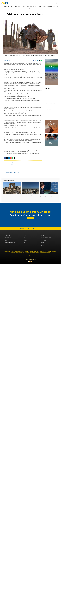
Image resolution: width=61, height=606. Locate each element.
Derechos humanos (17, 6)
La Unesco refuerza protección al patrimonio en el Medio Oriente (10, 196)
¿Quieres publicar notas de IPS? (10, 242)
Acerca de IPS (7, 235)
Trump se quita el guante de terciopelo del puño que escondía (50, 116)
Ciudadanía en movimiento (13, 164)
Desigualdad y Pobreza (37, 6)
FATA (38, 164)
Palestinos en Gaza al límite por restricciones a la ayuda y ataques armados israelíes (29, 196)
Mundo (42, 245)
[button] (59, 3)
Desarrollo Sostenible (27, 6)
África (42, 235)
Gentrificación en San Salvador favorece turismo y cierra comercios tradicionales (51, 93)
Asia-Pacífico (7, 164)
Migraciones (55, 6)
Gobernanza (49, 6)
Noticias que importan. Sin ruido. (30, 211)
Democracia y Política (29, 164)
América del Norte (44, 238)
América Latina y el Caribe (46, 237)
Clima (11, 6)
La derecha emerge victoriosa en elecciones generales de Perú (51, 98)
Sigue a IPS (25, 235)
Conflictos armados (21, 164)
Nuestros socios (8, 237)
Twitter (24, 238)
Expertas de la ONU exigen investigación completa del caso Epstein (47, 196)
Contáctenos (7, 238)
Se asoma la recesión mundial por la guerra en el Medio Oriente (50, 110)
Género (44, 6)
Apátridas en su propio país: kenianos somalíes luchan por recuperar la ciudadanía (50, 104)
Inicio (24, 237)
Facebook (25, 240)
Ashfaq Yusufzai (7, 60)
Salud (30, 8)
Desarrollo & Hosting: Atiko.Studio (30, 259)
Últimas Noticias (6, 6)
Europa (42, 242)
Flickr (24, 242)
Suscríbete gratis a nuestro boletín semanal (30, 215)
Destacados (35, 164)
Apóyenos (6, 240)
